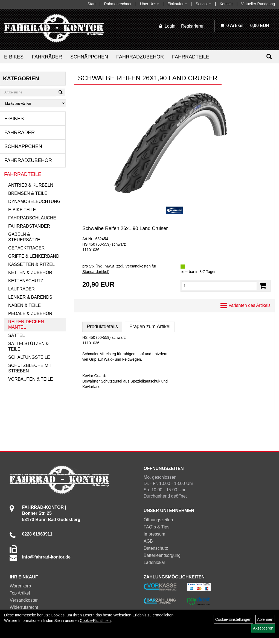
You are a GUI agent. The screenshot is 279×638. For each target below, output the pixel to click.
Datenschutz (156, 548)
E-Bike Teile (22, 209)
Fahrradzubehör (140, 57)
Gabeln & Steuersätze (24, 237)
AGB (148, 541)
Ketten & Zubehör (30, 272)
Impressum (154, 534)
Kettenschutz (25, 280)
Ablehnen (265, 619)
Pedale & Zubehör (30, 313)
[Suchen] (269, 57)
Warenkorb (20, 586)
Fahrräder (47, 57)
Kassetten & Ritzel (31, 264)
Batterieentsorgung (162, 555)
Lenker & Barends (30, 297)
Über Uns (149, 4)
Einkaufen (177, 4)
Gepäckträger (26, 248)
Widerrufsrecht (24, 607)
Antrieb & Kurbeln (30, 185)
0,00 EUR (244, 25)
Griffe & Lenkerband (33, 256)
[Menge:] (219, 285)
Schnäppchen (89, 57)
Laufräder (21, 289)
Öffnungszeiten (158, 520)
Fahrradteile (190, 57)
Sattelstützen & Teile (28, 346)
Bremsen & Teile (27, 193)
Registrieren (193, 26)
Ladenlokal (154, 562)
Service (203, 4)
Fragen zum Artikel (149, 326)
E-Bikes (14, 57)
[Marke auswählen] (33, 103)
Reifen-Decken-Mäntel (26, 324)
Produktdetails (102, 326)
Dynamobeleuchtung (34, 201)
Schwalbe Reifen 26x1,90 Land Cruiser (125, 228)
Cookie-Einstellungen (233, 619)
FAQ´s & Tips (156, 527)
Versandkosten (24, 600)
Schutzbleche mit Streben (30, 368)
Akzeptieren (263, 628)
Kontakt (226, 4)
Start (92, 4)
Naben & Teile (24, 305)
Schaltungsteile (29, 357)
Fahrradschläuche (32, 218)
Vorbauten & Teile (30, 379)
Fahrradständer (29, 226)
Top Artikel (20, 593)
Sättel (16, 335)
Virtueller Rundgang (258, 4)
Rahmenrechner (118, 4)
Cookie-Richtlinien (95, 620)
